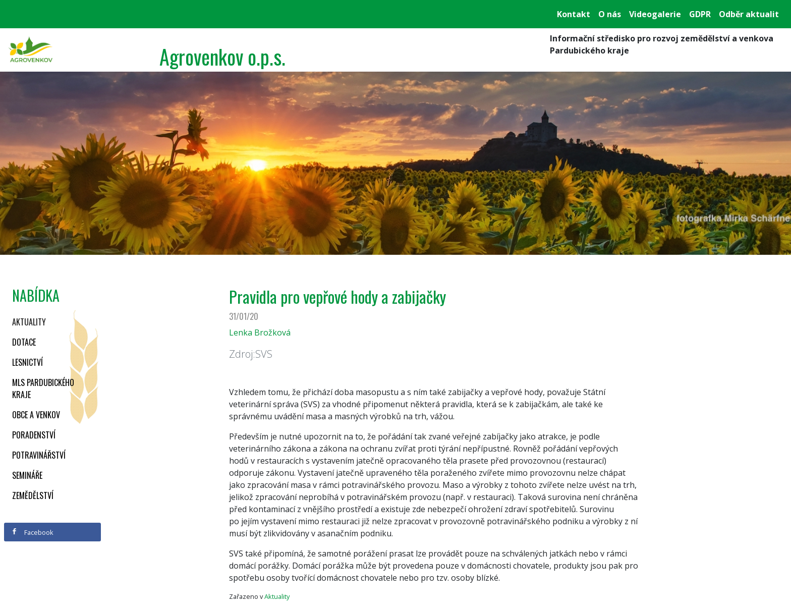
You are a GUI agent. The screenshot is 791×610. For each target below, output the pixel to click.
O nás (609, 14)
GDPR (700, 14)
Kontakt (573, 14)
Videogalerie (655, 14)
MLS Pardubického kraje (43, 388)
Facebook (32, 532)
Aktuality (29, 322)
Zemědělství (32, 495)
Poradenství (33, 435)
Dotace (24, 342)
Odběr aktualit (749, 14)
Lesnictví (27, 362)
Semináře (27, 475)
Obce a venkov (36, 415)
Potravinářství (39, 455)
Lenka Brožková (260, 332)
